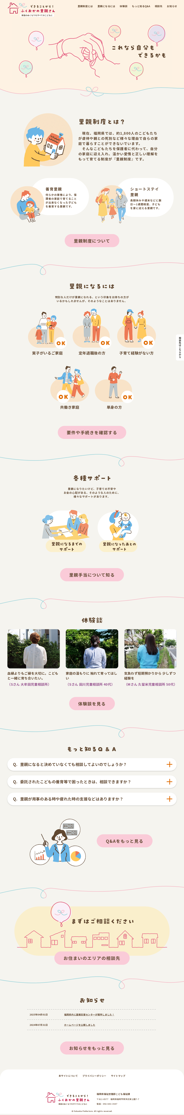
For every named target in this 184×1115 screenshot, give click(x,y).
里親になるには (106, 6)
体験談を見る (92, 704)
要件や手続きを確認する (92, 432)
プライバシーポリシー (94, 1077)
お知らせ (172, 6)
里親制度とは (85, 6)
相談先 (158, 6)
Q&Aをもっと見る (124, 842)
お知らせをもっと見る (92, 1049)
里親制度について (92, 241)
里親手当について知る (92, 575)
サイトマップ (118, 1077)
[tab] (92, 765)
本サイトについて (68, 1077)
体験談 (123, 6)
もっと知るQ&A (141, 6)
